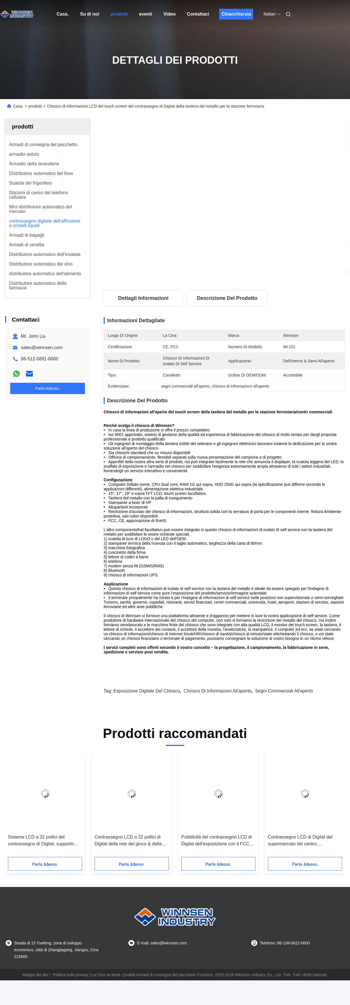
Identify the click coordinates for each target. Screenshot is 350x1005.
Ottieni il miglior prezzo (254, 272)
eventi (145, 14)
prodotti (118, 14)
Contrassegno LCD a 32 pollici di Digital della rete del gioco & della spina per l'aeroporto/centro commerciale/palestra (128, 841)
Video (169, 14)
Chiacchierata (236, 14)
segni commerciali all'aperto (284, 690)
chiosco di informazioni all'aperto (217, 690)
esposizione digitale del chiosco (147, 690)
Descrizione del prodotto (227, 298)
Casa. (63, 14)
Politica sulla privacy (70, 974)
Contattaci (198, 14)
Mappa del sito (35, 974)
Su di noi (89, 14)
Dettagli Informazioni (143, 298)
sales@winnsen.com (42, 347)
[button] (18, 807)
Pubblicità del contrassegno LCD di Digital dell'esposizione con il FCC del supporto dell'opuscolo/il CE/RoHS (216, 841)
